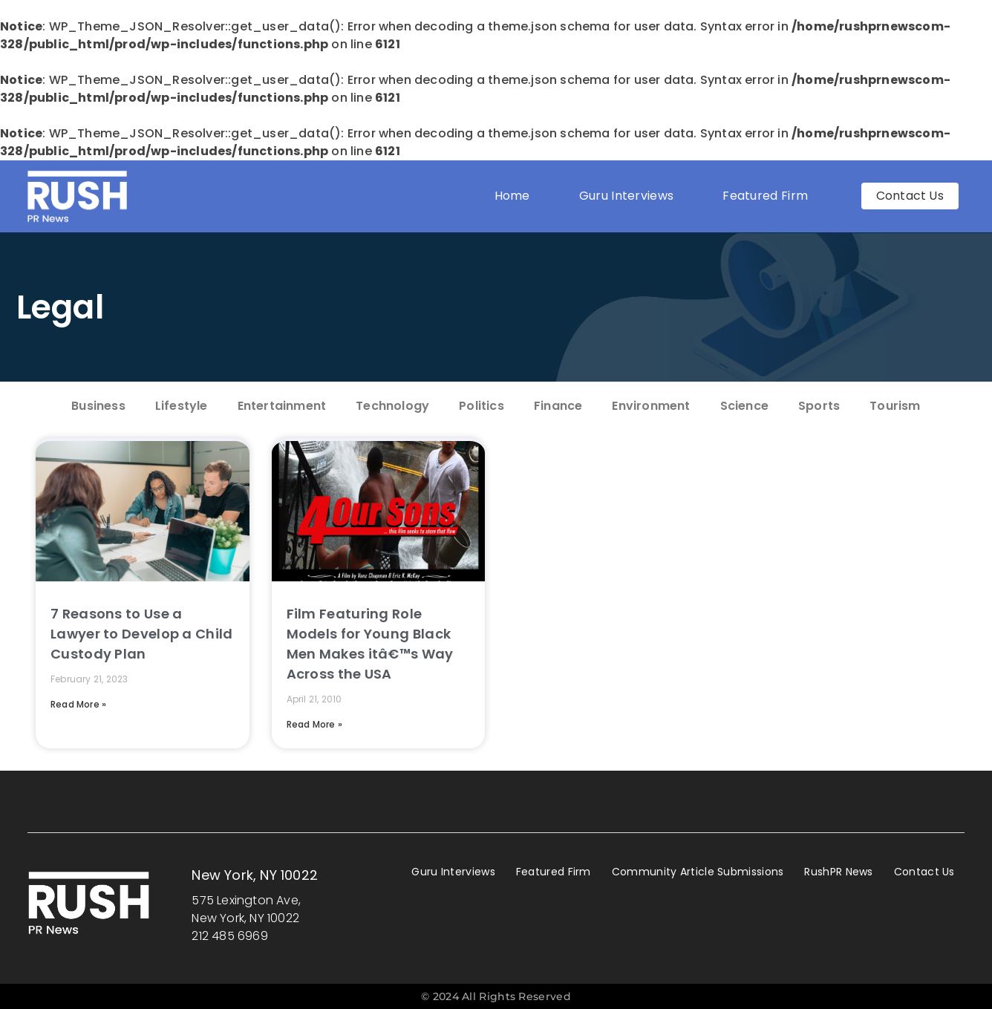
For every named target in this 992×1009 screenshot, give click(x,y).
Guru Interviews (626, 195)
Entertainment (282, 405)
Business (98, 405)
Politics (481, 405)
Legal (60, 307)
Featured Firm (768, 195)
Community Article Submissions (698, 871)
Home (512, 195)
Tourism (894, 405)
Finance (558, 405)
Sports (819, 405)
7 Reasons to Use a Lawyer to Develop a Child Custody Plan (141, 633)
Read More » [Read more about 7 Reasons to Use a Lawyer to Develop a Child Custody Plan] (78, 704)
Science (744, 405)
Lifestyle (181, 405)
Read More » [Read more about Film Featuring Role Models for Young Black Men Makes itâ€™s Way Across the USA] (314, 724)
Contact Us (924, 871)
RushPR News (838, 871)
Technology (392, 405)
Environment (651, 405)
